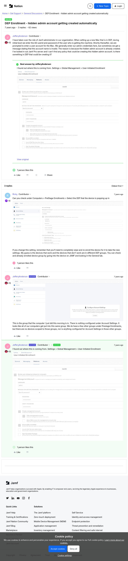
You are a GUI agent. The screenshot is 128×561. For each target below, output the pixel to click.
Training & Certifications (17, 517)
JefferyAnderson (20, 36)
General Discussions (33, 13)
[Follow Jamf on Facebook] (29, 498)
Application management (45, 526)
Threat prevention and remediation (87, 526)
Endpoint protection (81, 521)
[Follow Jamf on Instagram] (23, 498)
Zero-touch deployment (44, 517)
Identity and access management (87, 517)
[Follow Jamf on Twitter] (7, 498)
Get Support (15, 13)
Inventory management (44, 530)
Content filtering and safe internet (87, 530)
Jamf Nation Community (17, 521)
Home (5, 13)
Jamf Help (10, 512)
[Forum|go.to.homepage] (16, 6)
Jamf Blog (10, 526)
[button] (5, 6)
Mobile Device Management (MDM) (50, 521)
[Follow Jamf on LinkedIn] (12, 498)
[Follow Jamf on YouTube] (18, 498)
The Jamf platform (42, 512)
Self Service (77, 512)
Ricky (15, 194)
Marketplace (11, 530)
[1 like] (23, 170)
